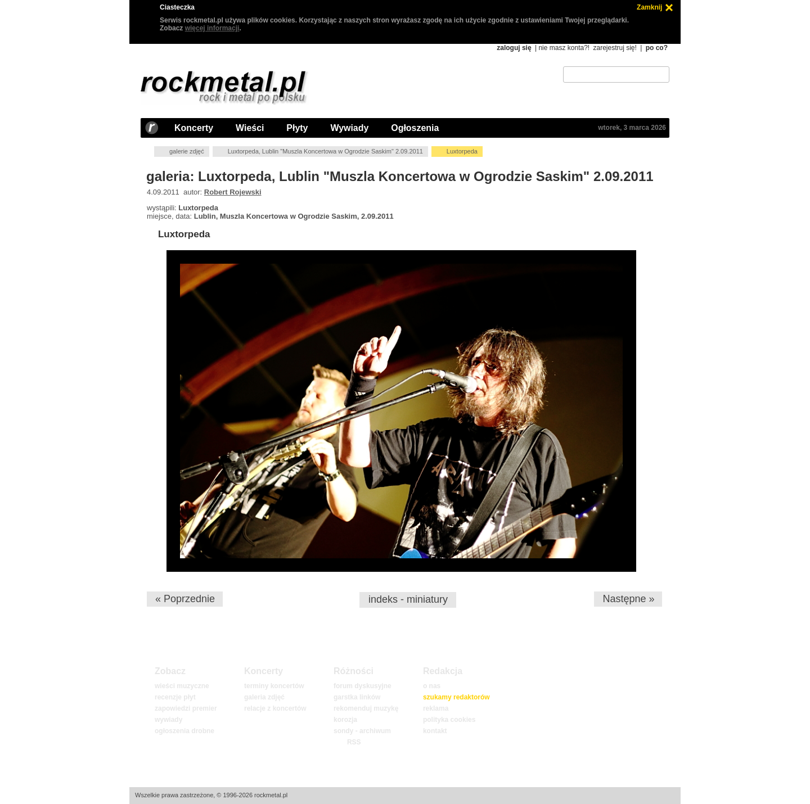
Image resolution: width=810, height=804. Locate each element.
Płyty (297, 128)
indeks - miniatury (408, 599)
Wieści (250, 128)
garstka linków (357, 697)
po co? (657, 48)
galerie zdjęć (186, 151)
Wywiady (349, 128)
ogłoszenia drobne (184, 731)
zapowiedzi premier (186, 708)
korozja (345, 720)
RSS (354, 742)
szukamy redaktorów (456, 697)
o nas (431, 686)
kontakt (435, 731)
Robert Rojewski (233, 192)
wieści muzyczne (182, 686)
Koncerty (193, 128)
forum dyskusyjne (363, 686)
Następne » (628, 598)
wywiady (168, 720)
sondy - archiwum (362, 731)
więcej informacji (212, 28)
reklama (435, 708)
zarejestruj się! (614, 48)
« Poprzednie (185, 598)
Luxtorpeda (184, 234)
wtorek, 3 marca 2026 (632, 128)
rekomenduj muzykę (366, 708)
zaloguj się (514, 48)
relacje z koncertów (275, 708)
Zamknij (649, 7)
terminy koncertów (274, 686)
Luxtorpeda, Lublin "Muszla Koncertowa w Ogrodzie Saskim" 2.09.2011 (325, 151)
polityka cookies (449, 720)
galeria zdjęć (264, 697)
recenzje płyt (175, 697)
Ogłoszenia (415, 128)
